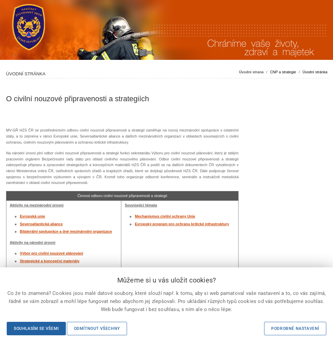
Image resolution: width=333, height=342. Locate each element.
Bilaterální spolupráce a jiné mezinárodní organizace (66, 231)
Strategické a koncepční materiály (49, 261)
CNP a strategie (283, 72)
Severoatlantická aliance (41, 224)
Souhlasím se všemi (36, 328)
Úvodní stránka (314, 72)
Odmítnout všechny (97, 328)
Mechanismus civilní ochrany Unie (165, 216)
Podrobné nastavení (295, 328)
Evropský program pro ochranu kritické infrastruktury (182, 224)
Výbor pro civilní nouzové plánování (51, 253)
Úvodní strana (251, 72)
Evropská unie (32, 216)
